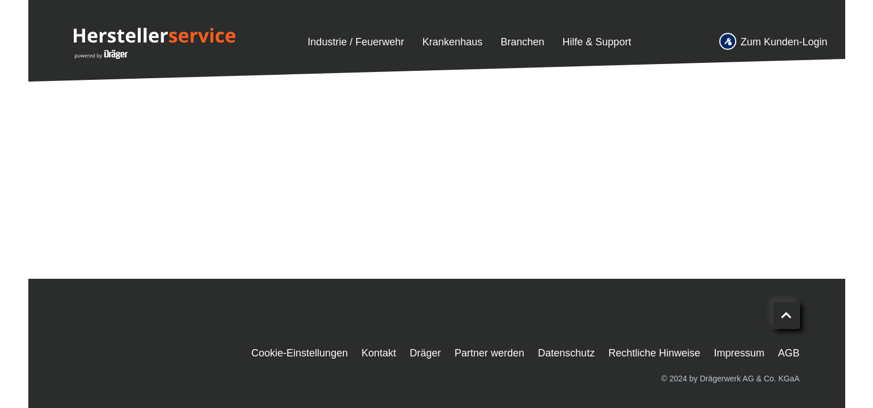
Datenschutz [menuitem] (566, 353)
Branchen (523, 42)
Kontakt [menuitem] (378, 353)
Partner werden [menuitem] (489, 353)
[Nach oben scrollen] (786, 315)
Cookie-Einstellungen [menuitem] (299, 353)
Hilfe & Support (597, 42)
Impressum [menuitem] (739, 353)
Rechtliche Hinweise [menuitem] (654, 353)
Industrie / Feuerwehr (355, 42)
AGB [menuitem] (788, 353)
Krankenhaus (452, 42)
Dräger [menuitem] (425, 353)
